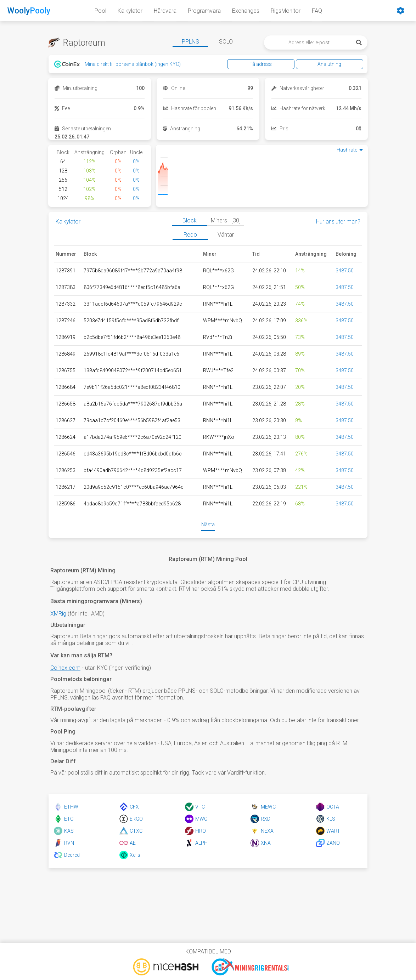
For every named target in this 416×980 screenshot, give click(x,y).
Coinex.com (65, 667)
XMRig (58, 613)
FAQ (317, 10)
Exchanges (245, 10)
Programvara (204, 10)
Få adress (276, 64)
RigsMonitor (285, 10)
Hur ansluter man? (338, 221)
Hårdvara (165, 10)
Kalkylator (130, 10)
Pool (100, 10)
